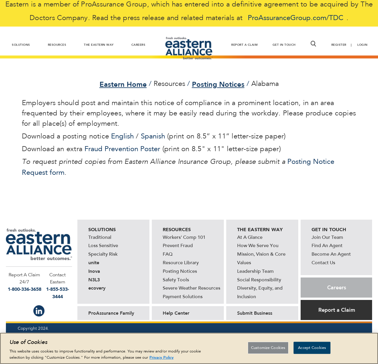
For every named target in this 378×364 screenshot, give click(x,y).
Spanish (153, 136)
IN (39, 310)
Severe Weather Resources (191, 288)
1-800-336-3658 (24, 289)
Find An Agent (327, 246)
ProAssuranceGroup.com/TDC (295, 18)
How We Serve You (257, 246)
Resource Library (181, 263)
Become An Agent (331, 254)
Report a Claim (336, 310)
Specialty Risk (103, 254)
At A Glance (250, 237)
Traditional (99, 237)
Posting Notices (218, 84)
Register (338, 45)
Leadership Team (255, 271)
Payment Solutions (183, 297)
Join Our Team (327, 237)
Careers (336, 287)
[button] (313, 44)
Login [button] (362, 45)
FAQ (167, 254)
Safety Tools (176, 280)
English (122, 136)
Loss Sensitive (103, 246)
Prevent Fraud (178, 246)
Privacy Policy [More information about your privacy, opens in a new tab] (161, 360)
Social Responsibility (259, 280)
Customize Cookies (268, 350)
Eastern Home (123, 84)
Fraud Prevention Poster (122, 149)
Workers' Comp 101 (184, 237)
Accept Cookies (312, 350)
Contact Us (323, 263)
